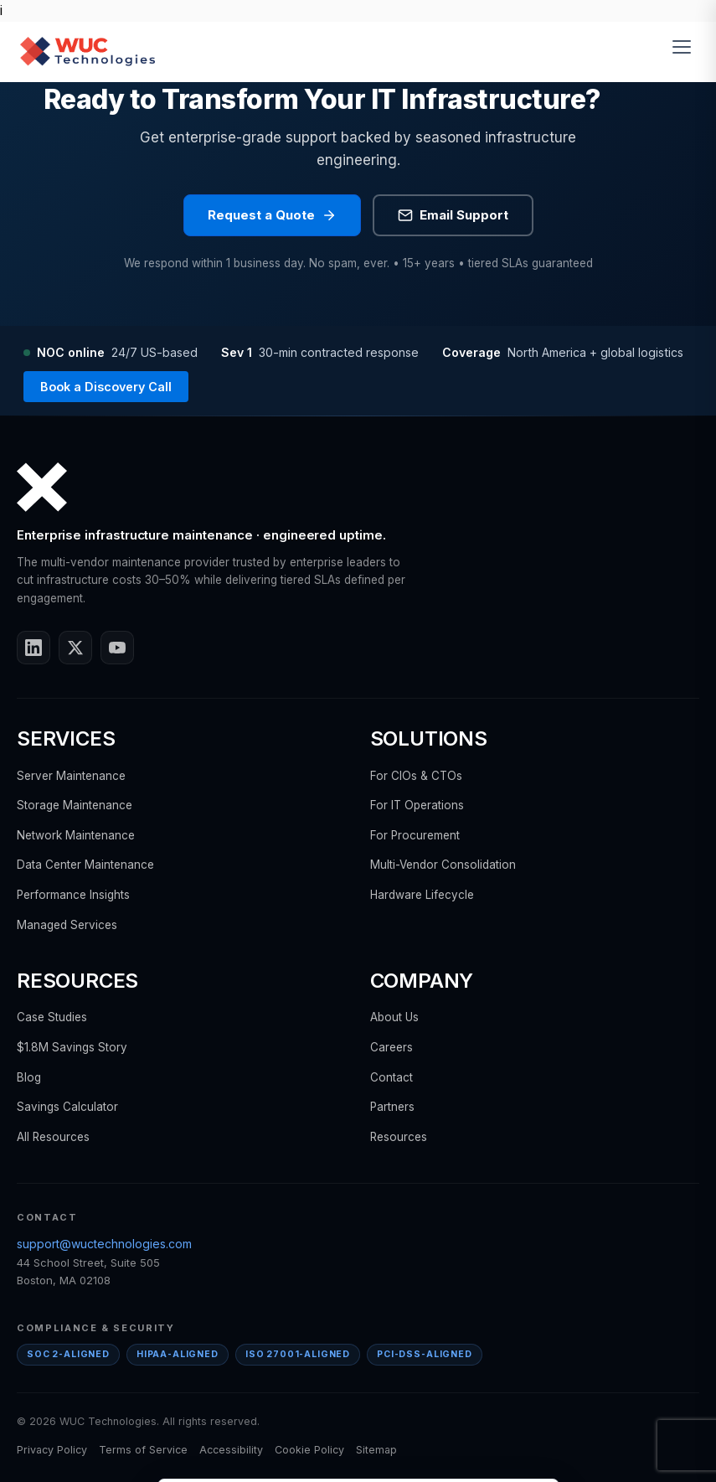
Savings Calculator (67, 1106)
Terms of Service (143, 1449)
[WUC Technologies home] (87, 51)
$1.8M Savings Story (72, 1047)
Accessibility (231, 1449)
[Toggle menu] (684, 51)
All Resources (53, 1137)
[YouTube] (117, 647)
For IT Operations (417, 805)
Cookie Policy (309, 1449)
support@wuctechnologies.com (104, 1244)
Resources (398, 1137)
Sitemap (376, 1449)
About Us (394, 1017)
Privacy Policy (52, 1449)
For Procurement (415, 835)
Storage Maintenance (74, 805)
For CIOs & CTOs (416, 775)
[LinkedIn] (33, 647)
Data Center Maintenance (85, 864)
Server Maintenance (71, 775)
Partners (392, 1106)
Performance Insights (73, 894)
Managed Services (67, 925)
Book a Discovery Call (106, 387)
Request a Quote (272, 215)
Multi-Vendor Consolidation (443, 864)
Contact (391, 1077)
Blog (29, 1077)
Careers (391, 1047)
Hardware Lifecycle (422, 894)
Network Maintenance (76, 835)
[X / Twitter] (75, 647)
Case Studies (52, 1017)
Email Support (453, 215)
